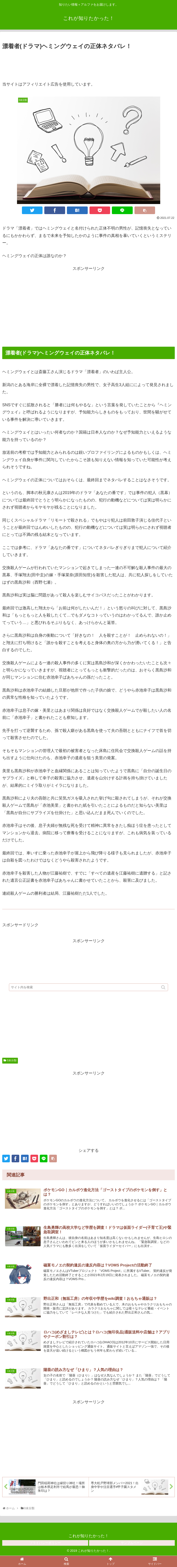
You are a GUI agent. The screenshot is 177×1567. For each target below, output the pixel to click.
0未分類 (12, 1060)
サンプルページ (132, 1543)
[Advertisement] (88, 63)
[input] (88, 988)
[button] (163, 988)
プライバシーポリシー (45, 1543)
